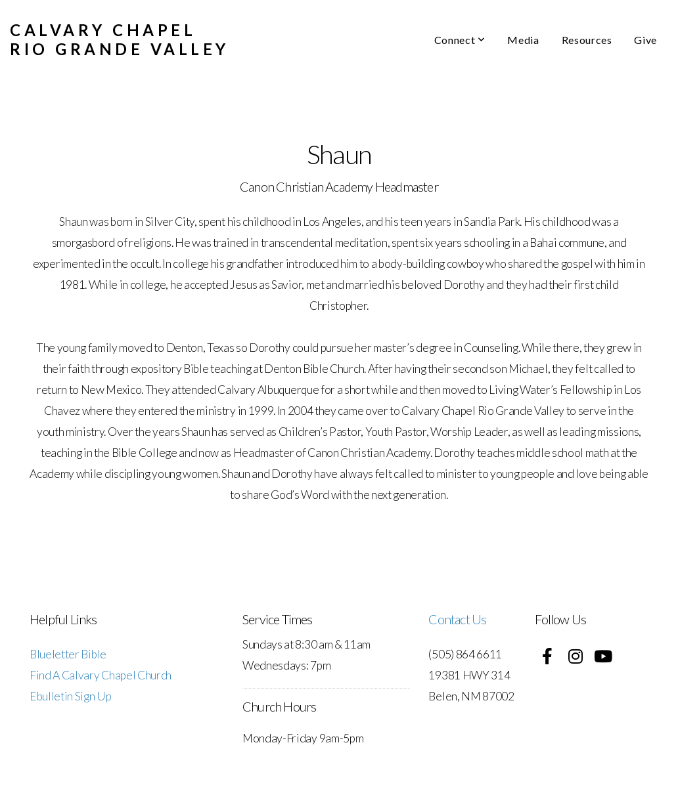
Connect (460, 39)
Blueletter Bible (68, 654)
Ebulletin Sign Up (71, 696)
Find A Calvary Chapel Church (100, 675)
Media (523, 39)
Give (645, 39)
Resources (587, 39)
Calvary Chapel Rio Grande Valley (119, 39)
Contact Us (457, 619)
